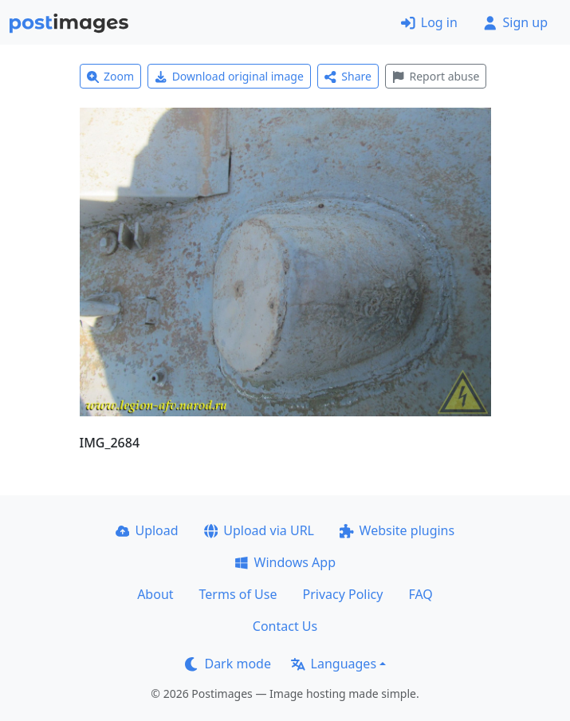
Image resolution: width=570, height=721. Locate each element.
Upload (147, 530)
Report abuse (435, 76)
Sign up (515, 22)
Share (347, 76)
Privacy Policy (342, 594)
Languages (333, 663)
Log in (429, 22)
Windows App (285, 562)
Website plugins (397, 530)
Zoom (111, 76)
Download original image (229, 76)
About (155, 594)
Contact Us (285, 626)
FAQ (420, 594)
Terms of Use (238, 594)
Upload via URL (259, 530)
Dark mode (228, 663)
